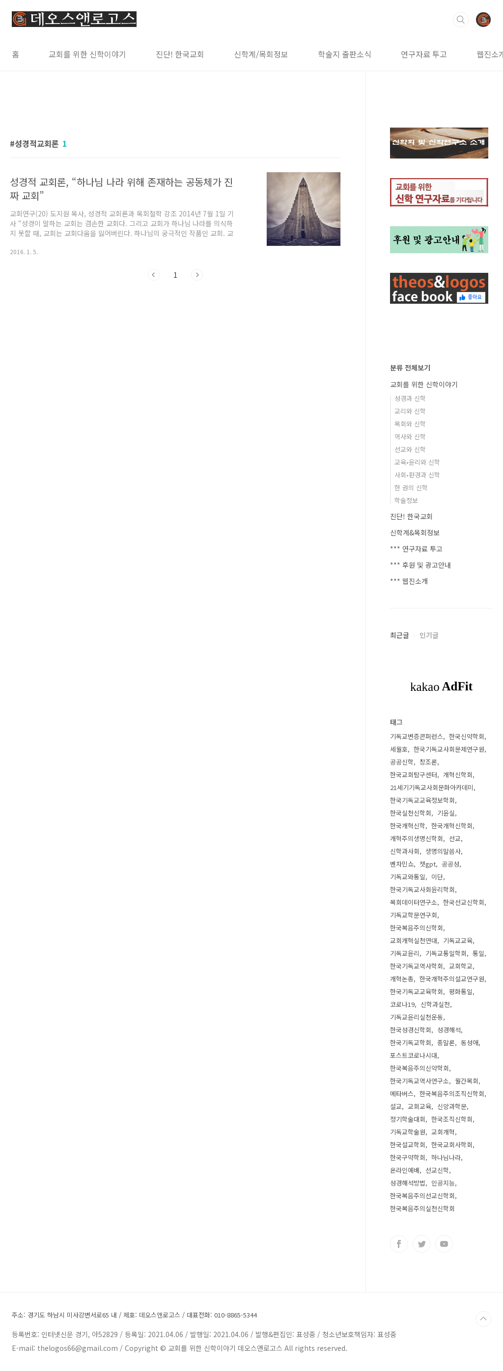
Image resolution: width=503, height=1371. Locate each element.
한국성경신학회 (410, 1029)
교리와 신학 (410, 411)
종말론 (446, 1042)
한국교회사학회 (452, 1144)
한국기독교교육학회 (416, 991)
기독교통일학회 (446, 953)
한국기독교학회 (410, 1042)
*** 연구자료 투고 (416, 549)
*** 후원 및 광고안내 (420, 565)
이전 (154, 275)
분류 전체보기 (410, 367)
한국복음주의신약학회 (419, 1068)
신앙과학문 (452, 1106)
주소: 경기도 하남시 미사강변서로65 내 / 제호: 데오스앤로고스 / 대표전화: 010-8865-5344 (134, 1315)
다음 (197, 275)
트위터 (421, 1244)
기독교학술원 (407, 1131)
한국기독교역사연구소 (419, 1080)
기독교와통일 (407, 876)
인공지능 (443, 1182)
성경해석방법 (407, 1182)
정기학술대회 (407, 1119)
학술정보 (406, 500)
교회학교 (461, 966)
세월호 (399, 749)
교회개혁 (443, 1131)
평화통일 (461, 991)
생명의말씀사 (443, 851)
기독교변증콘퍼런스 (416, 736)
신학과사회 (404, 851)
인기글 (429, 635)
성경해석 (449, 1029)
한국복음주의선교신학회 (422, 1195)
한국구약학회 (407, 1157)
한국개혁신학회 (452, 825)
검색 (460, 19)
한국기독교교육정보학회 (422, 800)
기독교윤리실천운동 (416, 1017)
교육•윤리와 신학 (417, 462)
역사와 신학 (410, 436)
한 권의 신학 (411, 487)
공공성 (450, 864)
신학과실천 (435, 1004)
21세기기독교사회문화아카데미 (432, 787)
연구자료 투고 (424, 54)
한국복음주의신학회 (416, 927)
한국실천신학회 (410, 812)
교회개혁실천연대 (413, 940)
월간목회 (466, 1080)
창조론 (428, 761)
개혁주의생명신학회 (416, 838)
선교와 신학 (410, 449)
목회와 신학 (410, 423)
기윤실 (446, 812)
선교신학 (437, 1170)
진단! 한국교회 (180, 54)
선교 (455, 838)
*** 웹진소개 (409, 581)
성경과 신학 (410, 398)
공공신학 (402, 761)
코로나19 (402, 1004)
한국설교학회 (407, 1144)
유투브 (444, 1244)
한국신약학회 (466, 736)
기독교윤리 (404, 953)
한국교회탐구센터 (413, 774)
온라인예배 (404, 1170)
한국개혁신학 (407, 825)
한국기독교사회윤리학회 (422, 889)
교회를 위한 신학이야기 (87, 54)
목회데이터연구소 (413, 902)
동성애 (469, 1042)
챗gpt (427, 864)
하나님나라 (446, 1157)
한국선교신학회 (463, 902)
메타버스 (402, 1093)
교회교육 (419, 1106)
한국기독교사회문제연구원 (449, 749)
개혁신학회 (458, 774)
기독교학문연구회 (413, 915)
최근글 (399, 635)
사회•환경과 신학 (417, 474)
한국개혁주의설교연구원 (451, 978)
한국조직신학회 (452, 1119)
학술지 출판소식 (344, 54)
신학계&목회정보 (415, 532)
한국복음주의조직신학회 (451, 1093)
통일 (478, 953)
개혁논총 (402, 978)
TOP (483, 1319)
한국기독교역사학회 (416, 966)
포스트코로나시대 (413, 1055)
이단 (437, 876)
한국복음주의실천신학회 (422, 1208)
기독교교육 (458, 940)
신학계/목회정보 (261, 54)
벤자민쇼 (402, 864)
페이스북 (399, 1244)
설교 (396, 1106)
